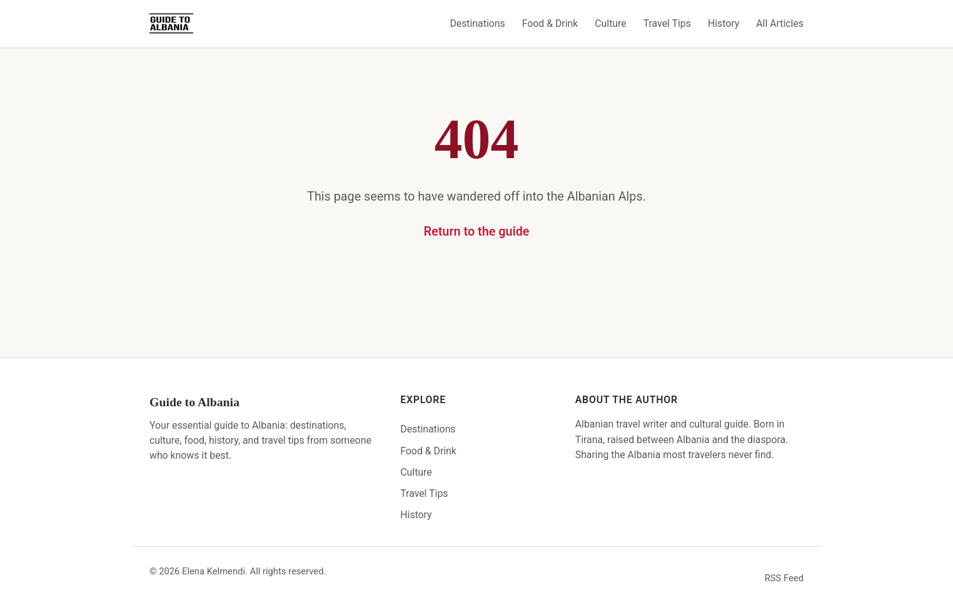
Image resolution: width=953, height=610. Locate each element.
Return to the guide (477, 231)
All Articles (780, 23)
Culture (610, 23)
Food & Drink (550, 23)
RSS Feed (784, 578)
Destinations (477, 23)
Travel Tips (667, 23)
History (723, 23)
